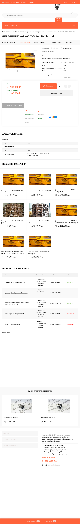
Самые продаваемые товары (40, 391)
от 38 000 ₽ (40, 196)
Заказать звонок (59, 20)
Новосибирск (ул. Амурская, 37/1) (14, 313)
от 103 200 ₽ (40, 258)
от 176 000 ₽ (13, 196)
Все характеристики (67, 62)
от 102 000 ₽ (67, 227)
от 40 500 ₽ (13, 227)
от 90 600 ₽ (13, 258)
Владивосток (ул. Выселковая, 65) (15, 282)
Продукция (5, 2)
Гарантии (31, 2)
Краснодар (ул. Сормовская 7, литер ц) (16, 293)
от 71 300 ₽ (40, 227)
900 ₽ (46, 422)
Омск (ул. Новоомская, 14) (12, 324)
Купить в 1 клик (56, 93)
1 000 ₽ (9, 422)
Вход (65, 2)
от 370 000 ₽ (67, 196)
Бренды (23, 2)
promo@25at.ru (54, 465)
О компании (15, 2)
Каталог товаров (40, 25)
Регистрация (73, 2)
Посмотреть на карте (48, 457)
